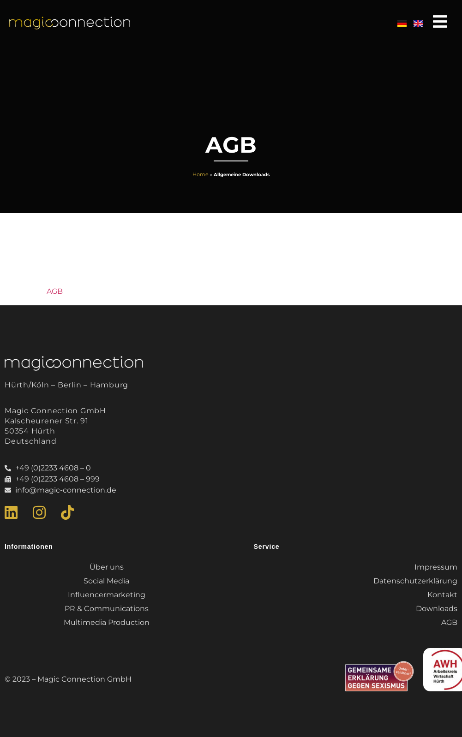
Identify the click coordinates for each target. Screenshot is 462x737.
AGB (55, 291)
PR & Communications (107, 608)
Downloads (436, 608)
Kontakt (442, 594)
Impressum (435, 567)
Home (200, 174)
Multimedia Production (107, 622)
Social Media (106, 581)
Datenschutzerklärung (415, 581)
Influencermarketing (106, 594)
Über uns (107, 567)
